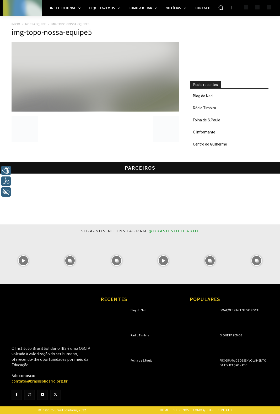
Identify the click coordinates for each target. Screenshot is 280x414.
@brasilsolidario (174, 230)
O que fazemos (231, 335)
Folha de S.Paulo (206, 120)
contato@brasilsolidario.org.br (40, 381)
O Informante (204, 132)
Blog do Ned (203, 96)
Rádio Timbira (204, 108)
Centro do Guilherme (210, 144)
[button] (220, 7)
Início (16, 24)
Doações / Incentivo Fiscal (240, 310)
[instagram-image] (23, 260)
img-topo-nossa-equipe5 (52, 32)
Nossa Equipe (35, 24)
